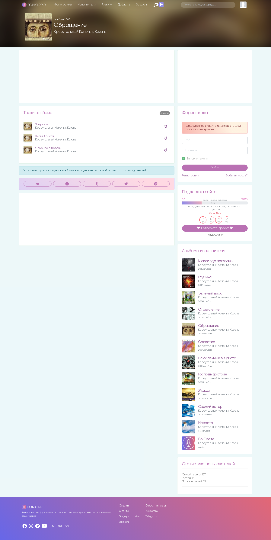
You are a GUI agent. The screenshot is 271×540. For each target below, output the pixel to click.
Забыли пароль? (237, 175)
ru (53, 525)
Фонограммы (63, 4)
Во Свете (206, 439)
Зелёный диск (210, 293)
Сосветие (206, 342)
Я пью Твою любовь (48, 148)
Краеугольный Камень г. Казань (80, 32)
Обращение (208, 326)
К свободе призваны (215, 261)
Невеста (205, 423)
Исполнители (87, 4)
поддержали (215, 235)
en (67, 525)
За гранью (42, 124)
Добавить (124, 4)
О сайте (124, 511)
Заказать (142, 4)
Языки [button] (106, 4)
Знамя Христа (44, 136)
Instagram (151, 511)
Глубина (205, 277)
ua (60, 525)
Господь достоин (212, 374)
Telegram (151, 516)
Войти (214, 167)
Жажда (204, 391)
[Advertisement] (96, 76)
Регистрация (190, 175)
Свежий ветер (210, 407)
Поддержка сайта (129, 516)
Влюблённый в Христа (217, 358)
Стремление (209, 310)
